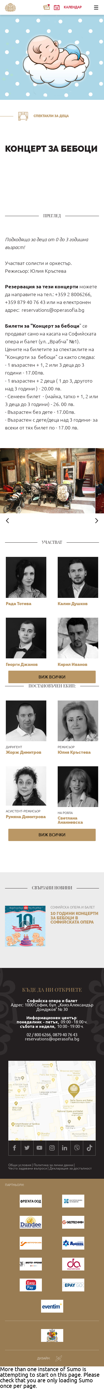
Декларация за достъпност (70, 1168)
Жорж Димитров (23, 752)
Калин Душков (73, 603)
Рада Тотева (18, 603)
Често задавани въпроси (27, 1168)
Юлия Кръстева (74, 752)
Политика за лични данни (53, 1165)
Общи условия (19, 1165)
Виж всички (52, 677)
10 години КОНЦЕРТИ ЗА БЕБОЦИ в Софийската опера (74, 917)
